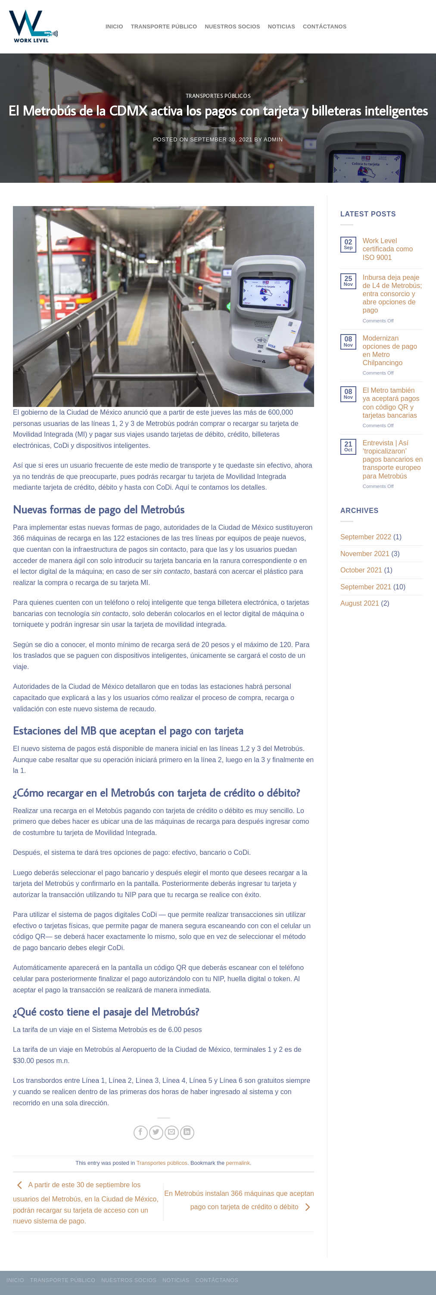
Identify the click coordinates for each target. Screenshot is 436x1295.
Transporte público (164, 26)
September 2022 (365, 537)
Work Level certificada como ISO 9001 (388, 249)
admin (273, 139)
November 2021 (364, 553)
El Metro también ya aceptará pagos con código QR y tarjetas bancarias (391, 403)
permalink (238, 1163)
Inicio (114, 26)
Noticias (281, 26)
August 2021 (359, 603)
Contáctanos (324, 26)
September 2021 (365, 587)
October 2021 (361, 570)
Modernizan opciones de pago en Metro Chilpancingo (390, 351)
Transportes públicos (218, 95)
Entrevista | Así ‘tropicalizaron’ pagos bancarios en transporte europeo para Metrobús (393, 459)
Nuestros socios (232, 26)
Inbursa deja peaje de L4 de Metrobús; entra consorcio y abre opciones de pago (392, 294)
